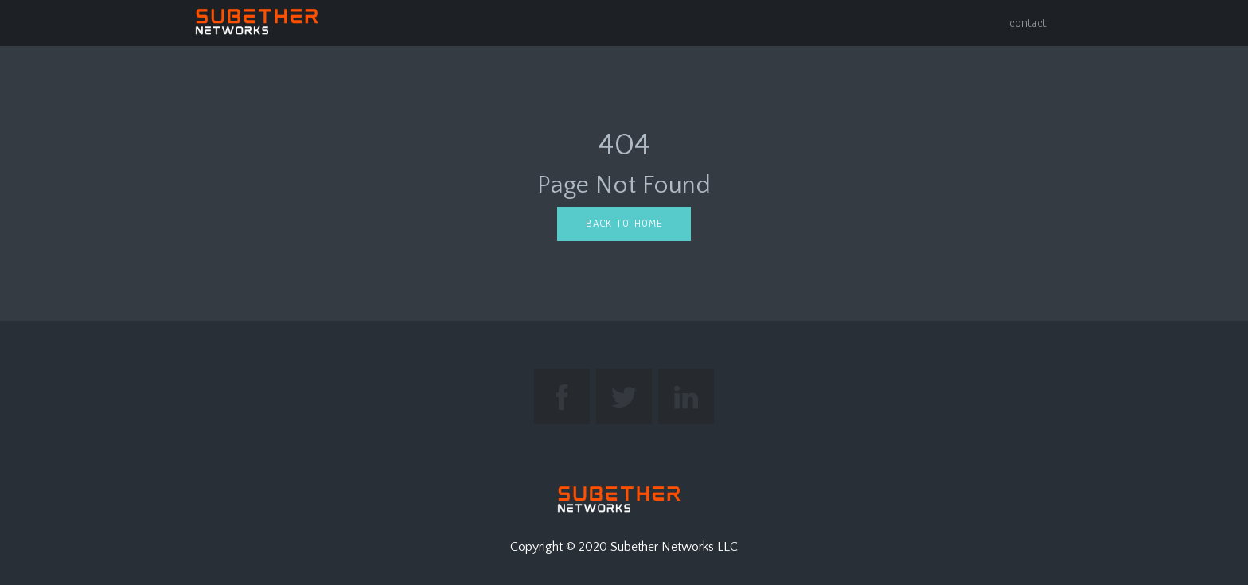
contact (1028, 23)
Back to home (624, 223)
